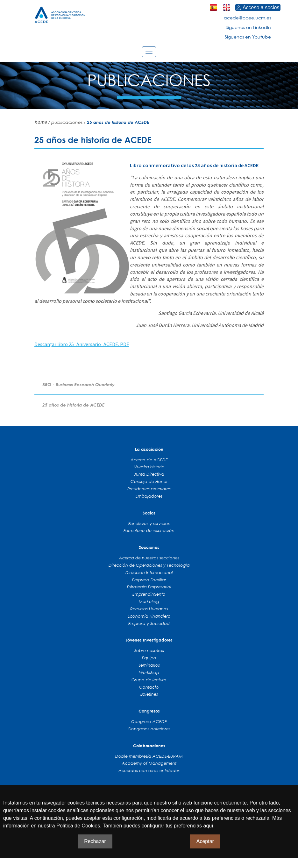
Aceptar (205, 841)
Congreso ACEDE (149, 721)
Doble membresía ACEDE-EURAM (149, 756)
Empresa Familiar (149, 579)
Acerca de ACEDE (149, 459)
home (40, 122)
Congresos (149, 710)
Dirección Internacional (149, 572)
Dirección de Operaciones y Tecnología (149, 565)
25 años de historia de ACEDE (73, 405)
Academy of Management (149, 763)
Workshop (149, 672)
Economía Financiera (149, 616)
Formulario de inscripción (149, 530)
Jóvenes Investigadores (149, 639)
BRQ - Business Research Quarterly (78, 384)
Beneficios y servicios (149, 523)
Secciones (149, 547)
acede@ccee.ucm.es (247, 18)
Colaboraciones (149, 745)
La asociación (149, 449)
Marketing (149, 601)
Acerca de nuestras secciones (149, 557)
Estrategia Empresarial (149, 586)
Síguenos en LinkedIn (248, 27)
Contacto (149, 687)
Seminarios (149, 665)
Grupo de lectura (149, 679)
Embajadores (149, 496)
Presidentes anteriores (149, 488)
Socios (149, 512)
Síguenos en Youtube (248, 37)
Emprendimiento (149, 594)
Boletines (149, 694)
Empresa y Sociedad (149, 623)
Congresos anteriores (149, 728)
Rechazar (95, 841)
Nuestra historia (149, 466)
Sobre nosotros (149, 650)
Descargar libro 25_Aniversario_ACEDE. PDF (81, 344)
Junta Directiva (149, 474)
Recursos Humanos (149, 608)
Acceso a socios (258, 7)
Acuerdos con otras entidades (149, 770)
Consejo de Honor (149, 481)
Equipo (149, 657)
